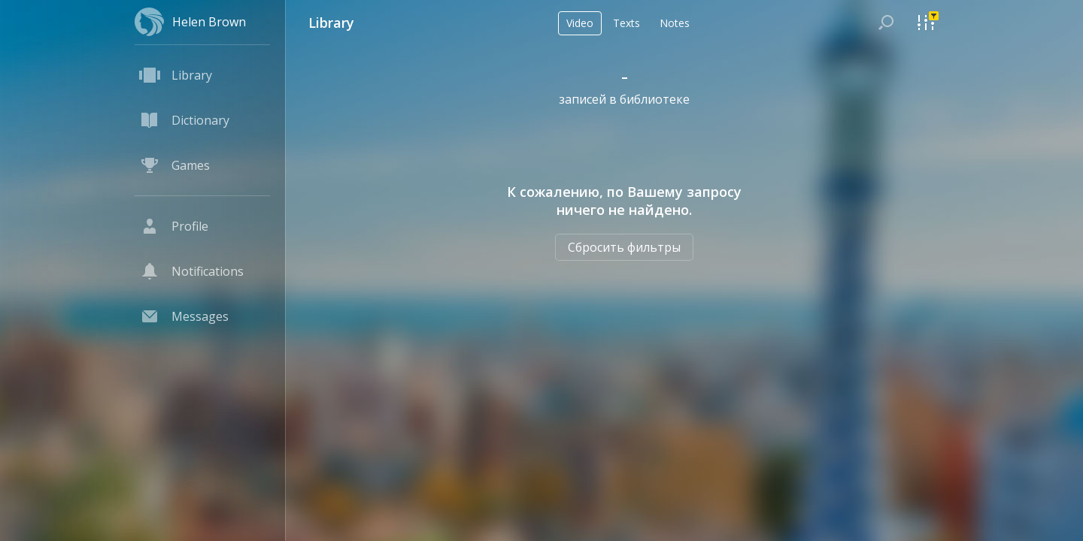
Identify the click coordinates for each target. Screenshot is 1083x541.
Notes (675, 23)
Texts (626, 23)
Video (579, 23)
